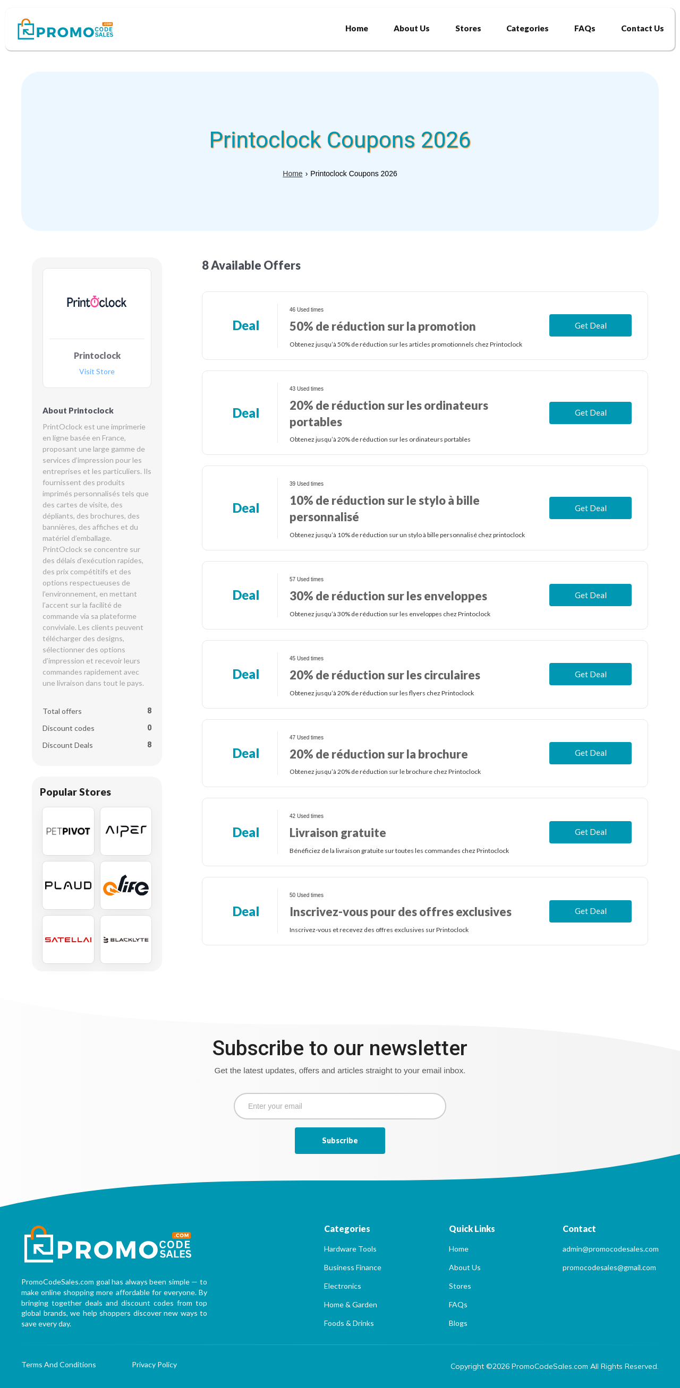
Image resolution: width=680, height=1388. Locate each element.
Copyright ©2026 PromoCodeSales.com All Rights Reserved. (554, 1366)
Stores (460, 1285)
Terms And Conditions (58, 1365)
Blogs (458, 1322)
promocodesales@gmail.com (609, 1267)
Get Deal (591, 325)
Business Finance (352, 1267)
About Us (465, 1267)
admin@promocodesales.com (611, 1248)
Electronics (342, 1285)
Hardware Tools (350, 1248)
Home (292, 173)
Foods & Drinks (349, 1322)
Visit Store (97, 372)
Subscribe (340, 1140)
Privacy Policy (154, 1365)
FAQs (458, 1304)
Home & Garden (350, 1304)
